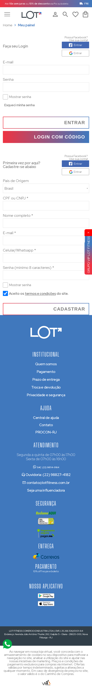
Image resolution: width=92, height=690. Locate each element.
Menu (8, 14)
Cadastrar (69, 309)
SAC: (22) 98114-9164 (46, 467)
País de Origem (16, 180)
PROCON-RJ (46, 432)
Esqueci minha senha (19, 105)
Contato (46, 425)
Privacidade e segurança (46, 395)
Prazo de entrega (46, 379)
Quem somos (46, 364)
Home (7, 25)
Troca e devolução (46, 387)
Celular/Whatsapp (19, 250)
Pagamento (46, 371)
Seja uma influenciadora (46, 490)
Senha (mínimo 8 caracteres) (28, 267)
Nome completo (18, 215)
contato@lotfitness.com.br (46, 482)
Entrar (74, 122)
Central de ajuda (46, 418)
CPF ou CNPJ (15, 198)
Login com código (59, 137)
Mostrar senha (20, 96)
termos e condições (40, 293)
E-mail (46, 67)
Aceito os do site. (35, 294)
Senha (46, 88)
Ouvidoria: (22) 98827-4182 (46, 474)
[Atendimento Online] (7, 644)
